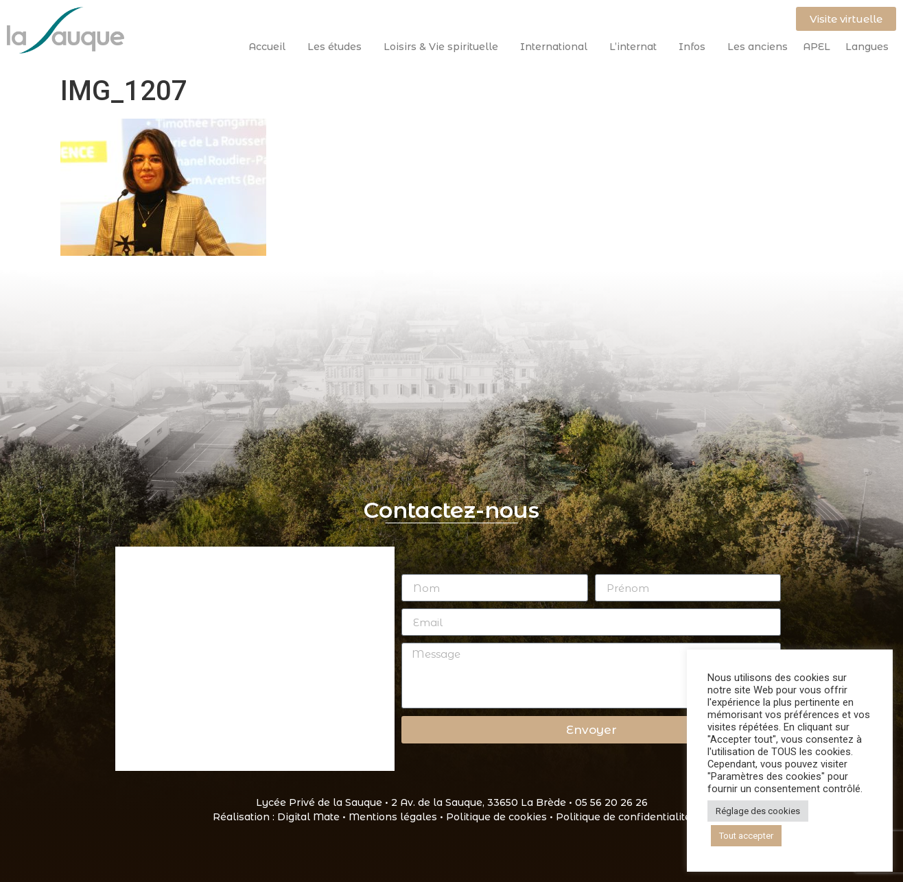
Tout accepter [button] (746, 836)
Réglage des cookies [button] (758, 811)
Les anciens (757, 46)
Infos (695, 46)
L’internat (636, 46)
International (557, 46)
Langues (867, 46)
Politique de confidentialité (623, 817)
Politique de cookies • (501, 817)
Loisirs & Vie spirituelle (444, 46)
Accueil (270, 46)
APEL (816, 46)
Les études (337, 46)
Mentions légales (393, 817)
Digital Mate (308, 817)
